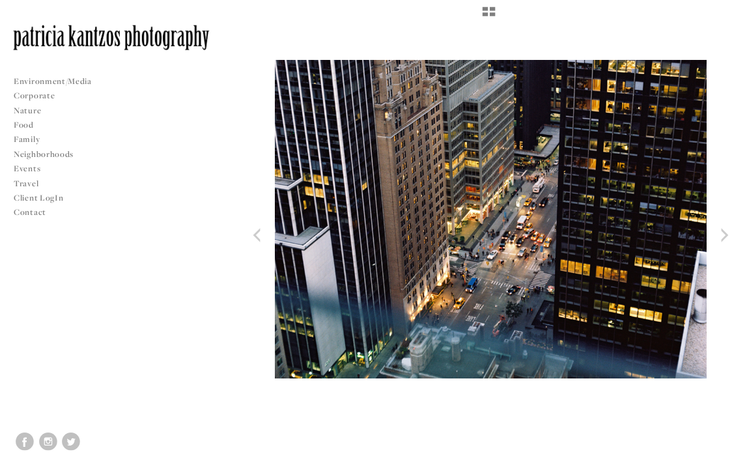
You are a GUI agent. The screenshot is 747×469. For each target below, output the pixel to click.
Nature (27, 110)
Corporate (34, 95)
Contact (30, 212)
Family (27, 139)
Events (32, 168)
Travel (26, 183)
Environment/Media (53, 81)
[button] (489, 16)
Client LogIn (38, 197)
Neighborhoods (49, 154)
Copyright (720, 457)
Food (24, 124)
